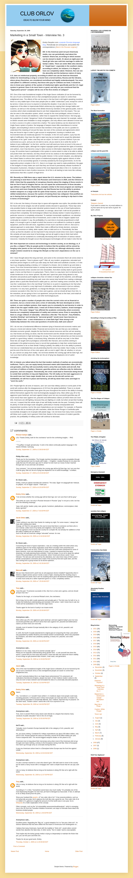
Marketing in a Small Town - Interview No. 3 (99, 688)
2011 (95, 659)
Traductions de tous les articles (101, 194)
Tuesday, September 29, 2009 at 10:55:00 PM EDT (33, 718)
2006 (95, 748)
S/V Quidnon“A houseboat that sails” (107, 270)
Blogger (75, 866)
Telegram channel (97, 203)
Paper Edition (95, 466)
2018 (95, 638)
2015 (95, 647)
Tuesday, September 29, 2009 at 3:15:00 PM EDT (33, 683)
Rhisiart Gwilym (22, 435)
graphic (35, 797)
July (96, 721)
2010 (95, 662)
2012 (95, 655)
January (98, 739)
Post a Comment (19, 846)
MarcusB (19, 570)
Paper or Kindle (96, 431)
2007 (95, 745)
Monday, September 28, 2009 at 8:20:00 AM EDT (32, 610)
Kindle (93, 505)
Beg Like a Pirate (98, 705)
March (97, 733)
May (96, 727)
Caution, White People (100, 710)
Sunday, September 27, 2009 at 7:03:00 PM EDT (32, 511)
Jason (18, 666)
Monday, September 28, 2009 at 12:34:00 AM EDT (33, 536)
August (97, 718)
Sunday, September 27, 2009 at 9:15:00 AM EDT (32, 473)
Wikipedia (19, 803)
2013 (95, 653)
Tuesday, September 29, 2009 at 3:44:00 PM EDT (33, 704)
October (98, 673)
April (96, 730)
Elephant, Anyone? (99, 681)
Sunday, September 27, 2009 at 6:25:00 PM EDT (32, 487)
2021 (95, 629)
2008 (95, 742)
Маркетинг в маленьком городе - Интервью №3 (99, 697)
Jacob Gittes (20, 518)
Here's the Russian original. (66, 47)
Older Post (78, 851)
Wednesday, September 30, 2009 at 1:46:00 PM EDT (34, 813)
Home (47, 851)
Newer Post (15, 851)
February (98, 736)
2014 (95, 649)
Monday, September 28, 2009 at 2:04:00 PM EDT (32, 641)
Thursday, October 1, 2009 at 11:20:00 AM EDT (32, 842)
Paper (99, 505)
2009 (95, 664)
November (99, 670)
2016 (95, 644)
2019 (95, 634)
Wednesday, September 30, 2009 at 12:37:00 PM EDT (34, 775)
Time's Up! (98, 714)
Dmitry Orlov (20, 494)
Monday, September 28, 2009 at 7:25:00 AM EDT (32, 581)
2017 (95, 640)
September (99, 676)
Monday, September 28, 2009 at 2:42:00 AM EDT (32, 563)
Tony (18, 588)
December (99, 667)
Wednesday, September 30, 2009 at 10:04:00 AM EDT (34, 753)
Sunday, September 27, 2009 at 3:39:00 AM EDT (32, 449)
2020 (95, 632)
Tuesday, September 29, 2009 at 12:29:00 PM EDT (33, 659)
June (97, 724)
